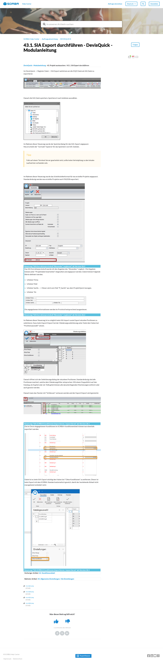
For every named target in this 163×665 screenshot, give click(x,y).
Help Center (26, 4)
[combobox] (81, 24)
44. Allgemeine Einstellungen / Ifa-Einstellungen (56, 579)
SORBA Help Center (31, 39)
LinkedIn (67, 633)
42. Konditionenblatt (47, 573)
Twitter (62, 633)
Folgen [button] (135, 45)
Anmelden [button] (154, 4)
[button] (56, 621)
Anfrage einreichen (115, 4)
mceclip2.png (30, 603)
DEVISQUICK (65, 39)
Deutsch (130, 4)
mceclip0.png (30, 592)
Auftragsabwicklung (50, 39)
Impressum (7, 659)
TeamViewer (85, 656)
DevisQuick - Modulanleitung (35, 65)
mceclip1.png (30, 586)
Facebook (57, 633)
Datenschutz (17, 659)
